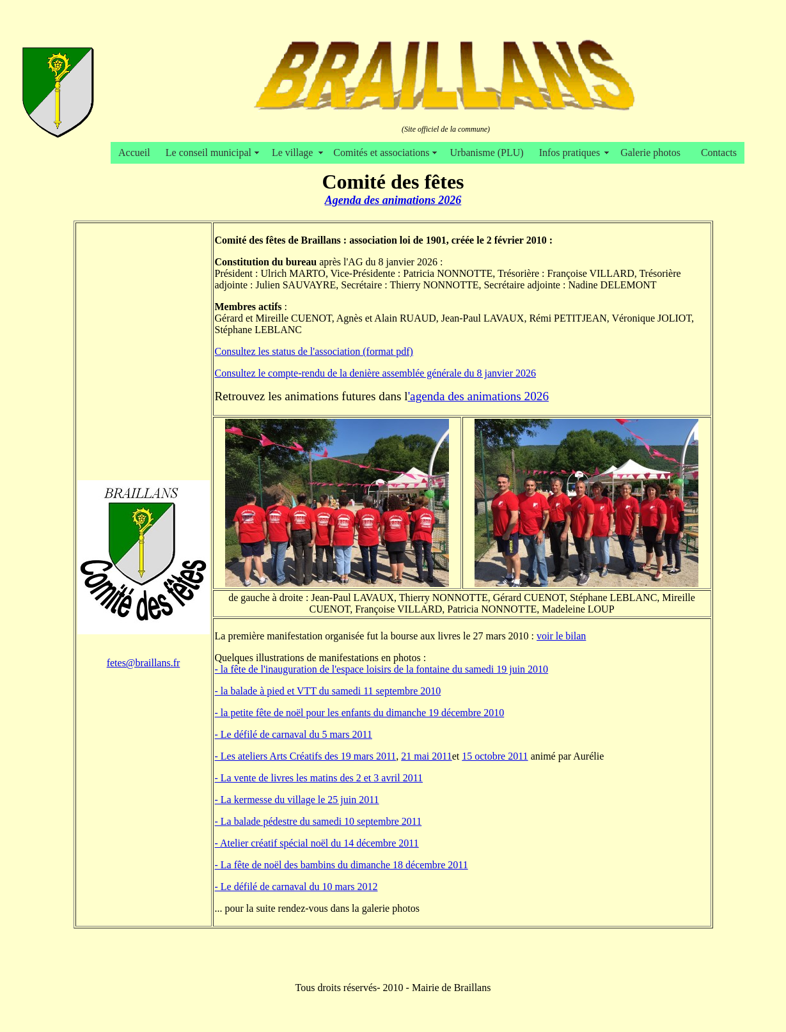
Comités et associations (383, 152)
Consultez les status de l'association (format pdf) (314, 351)
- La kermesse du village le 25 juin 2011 (297, 799)
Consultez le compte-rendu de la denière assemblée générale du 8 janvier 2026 (375, 373)
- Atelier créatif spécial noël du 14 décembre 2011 (317, 843)
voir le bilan (561, 635)
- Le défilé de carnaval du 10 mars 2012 (296, 886)
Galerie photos (653, 152)
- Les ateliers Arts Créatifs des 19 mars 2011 (306, 756)
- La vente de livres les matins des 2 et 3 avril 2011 (319, 777)
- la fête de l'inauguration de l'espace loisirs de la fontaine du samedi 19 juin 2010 (382, 669)
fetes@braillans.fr (143, 662)
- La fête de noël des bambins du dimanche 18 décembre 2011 (341, 864)
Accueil (134, 152)
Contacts (719, 152)
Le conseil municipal (211, 152)
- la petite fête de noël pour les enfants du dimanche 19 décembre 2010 (360, 712)
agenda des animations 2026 (479, 396)
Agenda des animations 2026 (393, 200)
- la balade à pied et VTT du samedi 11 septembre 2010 (328, 690)
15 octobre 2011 (495, 756)
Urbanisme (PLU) (487, 152)
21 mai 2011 (426, 756)
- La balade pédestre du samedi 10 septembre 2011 (318, 821)
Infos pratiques (572, 152)
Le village (295, 152)
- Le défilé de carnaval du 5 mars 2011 (293, 734)
